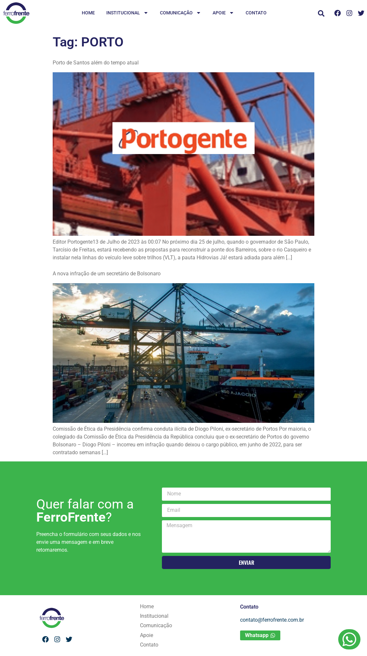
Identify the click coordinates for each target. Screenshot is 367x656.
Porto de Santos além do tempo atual (96, 63)
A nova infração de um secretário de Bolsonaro (107, 273)
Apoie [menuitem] (223, 13)
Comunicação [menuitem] (180, 13)
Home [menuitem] (88, 12)
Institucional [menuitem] (127, 13)
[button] (321, 13)
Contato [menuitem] (256, 12)
